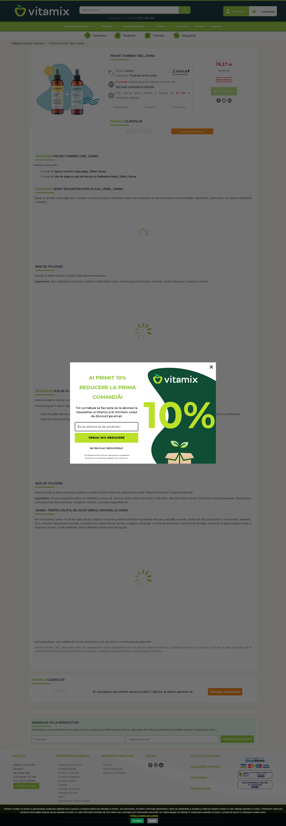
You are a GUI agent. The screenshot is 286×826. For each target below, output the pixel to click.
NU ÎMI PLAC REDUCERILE (106, 448)
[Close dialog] (211, 367)
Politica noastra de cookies (144, 815)
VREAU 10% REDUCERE (106, 437)
